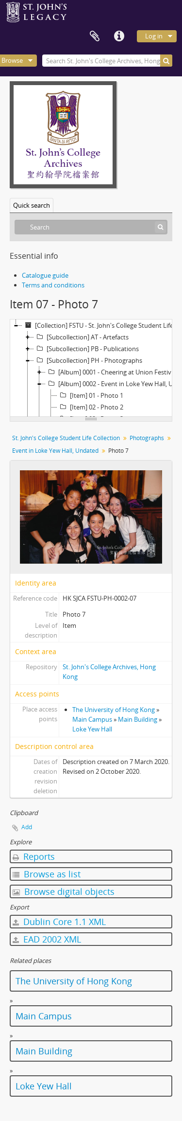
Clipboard (95, 36)
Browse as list (47, 874)
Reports (34, 856)
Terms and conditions (53, 285)
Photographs (147, 438)
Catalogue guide (45, 275)
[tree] (91, 368)
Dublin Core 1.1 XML (59, 921)
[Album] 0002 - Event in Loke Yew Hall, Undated (113, 384)
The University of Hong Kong (113, 709)
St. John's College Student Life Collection (66, 438)
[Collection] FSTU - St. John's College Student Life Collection (101, 325)
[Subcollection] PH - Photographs (88, 360)
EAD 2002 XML (47, 939)
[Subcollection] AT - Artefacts (81, 337)
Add (26, 827)
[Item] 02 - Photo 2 (90, 407)
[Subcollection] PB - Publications (86, 349)
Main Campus (92, 719)
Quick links (119, 36)
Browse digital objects (64, 891)
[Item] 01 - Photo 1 (90, 395)
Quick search (31, 205)
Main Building (137, 719)
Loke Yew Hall (92, 729)
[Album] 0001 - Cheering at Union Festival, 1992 (113, 372)
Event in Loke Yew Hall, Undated (55, 450)
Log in (154, 36)
